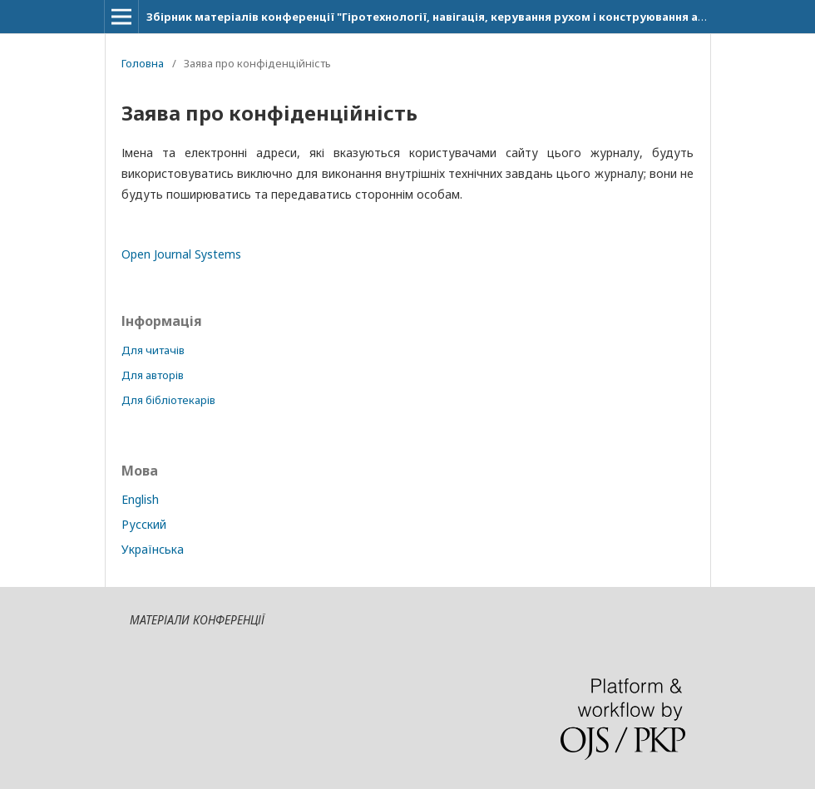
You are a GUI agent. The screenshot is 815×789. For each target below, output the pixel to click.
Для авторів (152, 374)
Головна (142, 63)
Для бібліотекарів (168, 399)
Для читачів (153, 350)
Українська (152, 549)
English (140, 499)
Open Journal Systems (181, 254)
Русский (143, 524)
